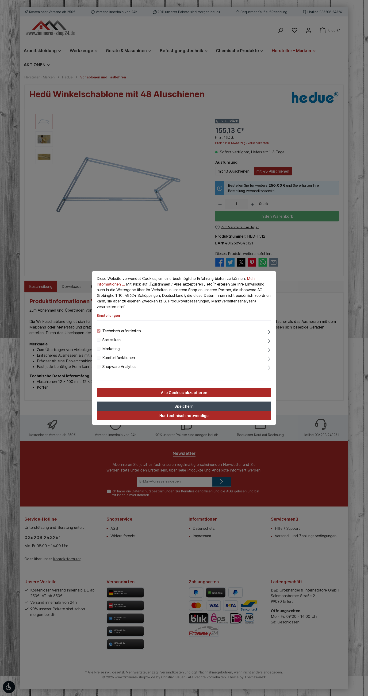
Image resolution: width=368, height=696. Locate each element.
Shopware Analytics (119, 366)
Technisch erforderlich (121, 331)
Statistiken (111, 339)
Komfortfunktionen (118, 357)
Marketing (111, 348)
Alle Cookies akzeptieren (184, 392)
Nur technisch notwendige (184, 415)
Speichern (184, 406)
